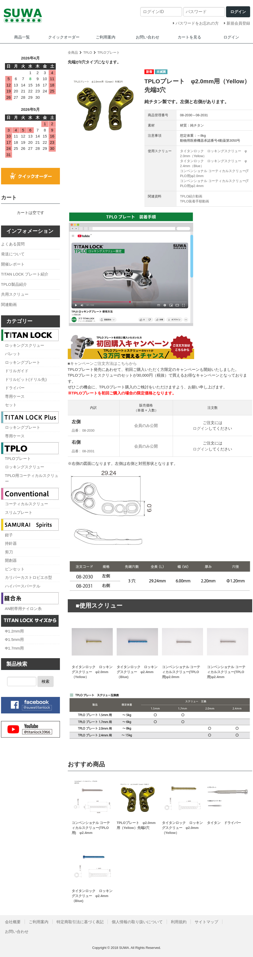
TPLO (87, 52)
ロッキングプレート (22, 362)
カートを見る (189, 37)
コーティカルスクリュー (26, 504)
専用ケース (15, 396)
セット (11, 405)
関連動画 (9, 304)
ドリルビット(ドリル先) (26, 379)
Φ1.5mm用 (14, 639)
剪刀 (9, 552)
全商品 (73, 52)
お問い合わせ (147, 37)
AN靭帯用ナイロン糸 (23, 608)
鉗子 (9, 535)
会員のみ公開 (146, 425)
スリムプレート (18, 512)
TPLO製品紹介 (14, 284)
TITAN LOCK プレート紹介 (24, 274)
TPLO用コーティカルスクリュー (31, 478)
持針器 (11, 543)
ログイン (231, 37)
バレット (13, 353)
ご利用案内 (105, 37)
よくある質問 (13, 244)
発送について (13, 254)
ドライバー (15, 388)
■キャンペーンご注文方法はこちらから (102, 363)
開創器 (11, 560)
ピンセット (15, 569)
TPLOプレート (108, 52)
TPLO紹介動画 (191, 196)
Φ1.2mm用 (14, 631)
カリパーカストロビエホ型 (28, 577)
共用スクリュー (15, 294)
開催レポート (13, 264)
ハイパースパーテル (22, 586)
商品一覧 (22, 37)
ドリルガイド (17, 370)
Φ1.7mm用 (14, 648)
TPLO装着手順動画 (194, 201)
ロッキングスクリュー (24, 345)
